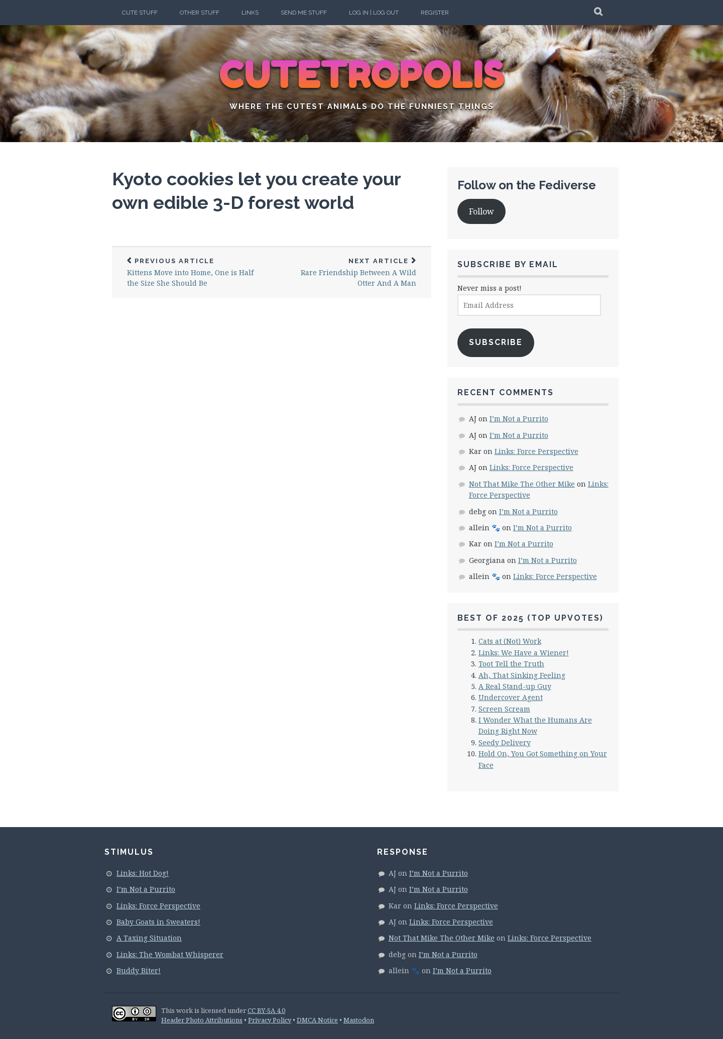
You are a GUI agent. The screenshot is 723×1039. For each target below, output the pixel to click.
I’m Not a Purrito (519, 418)
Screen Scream (504, 709)
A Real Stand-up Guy (514, 686)
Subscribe (496, 342)
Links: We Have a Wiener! (523, 652)
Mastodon (358, 1019)
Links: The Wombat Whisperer (169, 954)
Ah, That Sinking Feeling (521, 675)
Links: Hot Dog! (142, 873)
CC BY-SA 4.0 (266, 1010)
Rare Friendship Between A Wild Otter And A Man (351, 272)
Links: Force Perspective (536, 451)
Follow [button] (481, 211)
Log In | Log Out (374, 12)
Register (435, 12)
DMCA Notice (317, 1019)
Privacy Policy (269, 1019)
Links (250, 12)
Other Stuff (199, 12)
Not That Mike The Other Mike (522, 484)
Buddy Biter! (138, 970)
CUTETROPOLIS (362, 75)
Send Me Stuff (304, 12)
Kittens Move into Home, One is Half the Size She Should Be (192, 272)
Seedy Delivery (504, 742)
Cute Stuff (140, 12)
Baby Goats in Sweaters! (158, 922)
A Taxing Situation (149, 938)
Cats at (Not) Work (509, 641)
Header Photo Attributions (202, 1019)
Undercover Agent (510, 697)
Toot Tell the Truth (511, 663)
